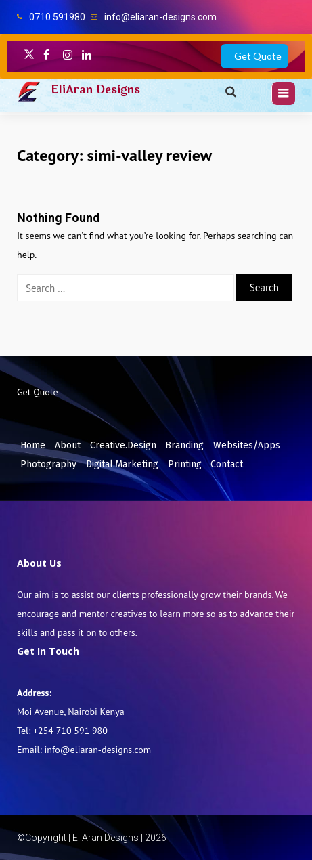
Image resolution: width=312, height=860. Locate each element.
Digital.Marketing (122, 464)
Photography (48, 464)
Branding (184, 445)
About (68, 445)
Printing (185, 464)
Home (32, 445)
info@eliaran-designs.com (160, 17)
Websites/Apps (246, 445)
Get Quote (258, 56)
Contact (226, 464)
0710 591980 (57, 17)
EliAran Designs (95, 90)
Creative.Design (123, 445)
